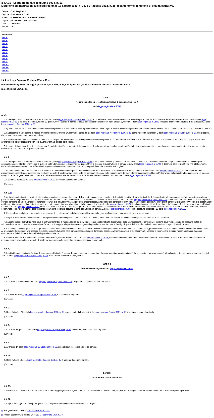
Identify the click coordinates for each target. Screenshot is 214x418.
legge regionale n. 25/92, (150, 164)
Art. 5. (5, 277)
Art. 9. (5, 342)
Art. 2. (5, 157)
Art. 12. (6, 399)
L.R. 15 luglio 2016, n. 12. (38, 410)
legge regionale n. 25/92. (140, 175)
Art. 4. (5, 249)
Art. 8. (5, 325)
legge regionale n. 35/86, (121, 204)
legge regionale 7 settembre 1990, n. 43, (113, 133)
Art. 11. (6, 386)
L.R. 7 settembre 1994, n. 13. (50, 415)
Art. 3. (5, 193)
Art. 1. (4, 115)
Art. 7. (5, 308)
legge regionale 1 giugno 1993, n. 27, (180, 133)
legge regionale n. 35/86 (121, 268)
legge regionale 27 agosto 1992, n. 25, (75, 119)
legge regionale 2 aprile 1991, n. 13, (111, 312)
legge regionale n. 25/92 (109, 106)
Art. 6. (5, 290)
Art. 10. (6, 356)
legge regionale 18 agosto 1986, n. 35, (151, 199)
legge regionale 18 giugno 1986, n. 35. (18, 124)
